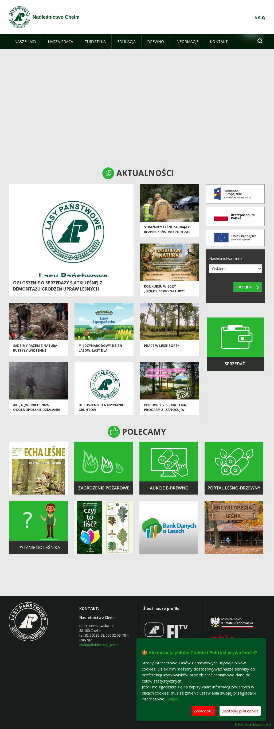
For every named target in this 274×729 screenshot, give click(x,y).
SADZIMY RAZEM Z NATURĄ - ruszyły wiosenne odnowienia (36, 351)
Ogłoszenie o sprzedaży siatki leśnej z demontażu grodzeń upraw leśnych (57, 286)
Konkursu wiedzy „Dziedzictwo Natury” (164, 289)
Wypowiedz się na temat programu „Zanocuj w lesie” (166, 411)
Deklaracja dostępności (253, 724)
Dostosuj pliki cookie (240, 711)
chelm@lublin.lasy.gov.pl (99, 644)
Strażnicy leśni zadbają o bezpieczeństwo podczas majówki (167, 233)
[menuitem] (25, 41)
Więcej (173, 698)
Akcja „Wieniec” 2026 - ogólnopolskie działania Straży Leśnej (36, 411)
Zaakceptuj (204, 711)
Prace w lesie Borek (161, 346)
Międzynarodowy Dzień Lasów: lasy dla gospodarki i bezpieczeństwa (100, 353)
